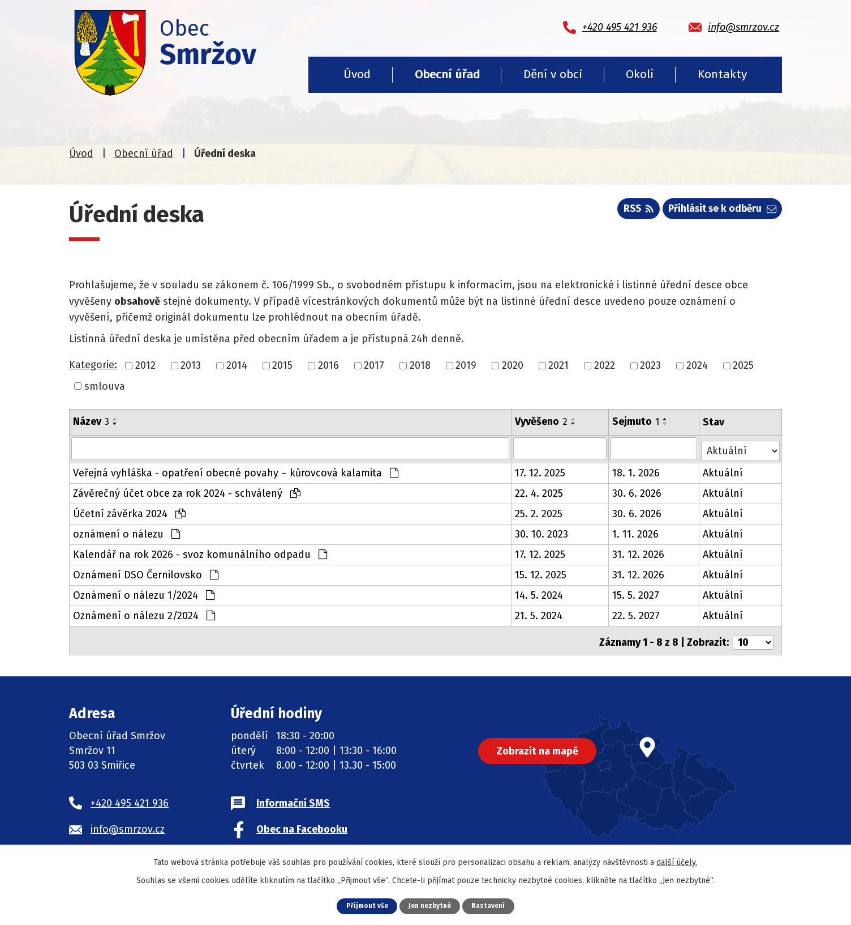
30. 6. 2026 (638, 491)
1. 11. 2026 (636, 532)
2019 (465, 365)
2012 (145, 365)
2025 (743, 365)
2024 (697, 365)
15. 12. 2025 (541, 572)
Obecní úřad (447, 74)
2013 (190, 365)
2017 (374, 365)
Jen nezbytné (429, 905)
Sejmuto (636, 421)
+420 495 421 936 (130, 797)
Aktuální (723, 470)
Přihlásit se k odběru (720, 211)
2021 (558, 365)
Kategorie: (93, 365)
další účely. (676, 862)
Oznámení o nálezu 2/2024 (144, 613)
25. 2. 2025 (539, 511)
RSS (631, 211)
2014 (236, 365)
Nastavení (492, 905)
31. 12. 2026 (639, 552)
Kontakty (722, 74)
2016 (328, 365)
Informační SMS (293, 797)
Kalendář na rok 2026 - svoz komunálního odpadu (200, 552)
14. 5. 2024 (539, 593)
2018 (420, 365)
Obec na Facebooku (301, 823)
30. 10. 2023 (542, 532)
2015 (282, 365)
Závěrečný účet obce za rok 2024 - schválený (186, 491)
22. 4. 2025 (539, 491)
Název (91, 421)
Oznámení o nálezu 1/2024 (143, 593)
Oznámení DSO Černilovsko (145, 572)
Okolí (640, 74)
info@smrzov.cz (128, 823)
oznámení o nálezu (126, 532)
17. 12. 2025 (540, 470)
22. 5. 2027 (637, 613)
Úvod (357, 74)
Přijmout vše (363, 905)
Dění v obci (552, 74)
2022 (604, 365)
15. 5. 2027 (636, 593)
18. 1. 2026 (637, 470)
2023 (650, 365)
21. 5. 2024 (539, 613)
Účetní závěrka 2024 (129, 511)
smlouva (104, 386)
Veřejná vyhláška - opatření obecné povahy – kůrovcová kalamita (235, 470)
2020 (512, 365)
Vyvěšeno (541, 421)
